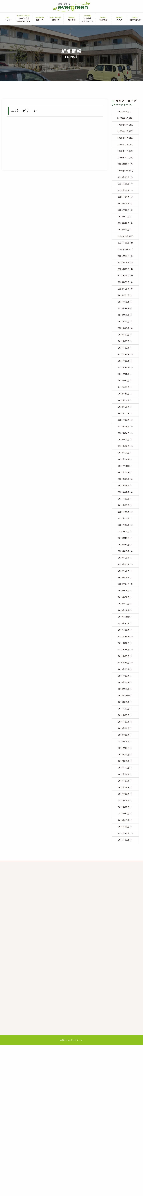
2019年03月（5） (125, 784)
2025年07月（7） (125, 191)
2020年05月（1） (125, 673)
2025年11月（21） (125, 159)
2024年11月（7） (125, 254)
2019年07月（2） (125, 752)
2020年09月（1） (125, 650)
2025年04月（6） (125, 215)
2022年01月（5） (125, 523)
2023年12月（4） (125, 341)
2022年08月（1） (125, 468)
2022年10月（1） (125, 452)
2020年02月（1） (125, 697)
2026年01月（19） (125, 144)
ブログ (119, 18)
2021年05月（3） (125, 587)
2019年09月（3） (125, 737)
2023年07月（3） (125, 381)
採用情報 (103, 18)
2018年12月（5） (125, 808)
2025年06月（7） (125, 199)
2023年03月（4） (125, 412)
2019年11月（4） (125, 721)
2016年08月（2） (125, 974)
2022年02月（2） (125, 515)
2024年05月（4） (125, 302)
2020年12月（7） (125, 626)
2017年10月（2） (125, 903)
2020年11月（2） (125, 634)
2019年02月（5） (125, 792)
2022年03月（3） (125, 507)
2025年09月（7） (125, 175)
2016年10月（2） (125, 966)
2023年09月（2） (125, 365)
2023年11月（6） (125, 349)
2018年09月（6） (125, 832)
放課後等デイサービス (87, 19)
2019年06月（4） (125, 760)
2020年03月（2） (125, 689)
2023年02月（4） (125, 420)
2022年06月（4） (125, 484)
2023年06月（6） (125, 389)
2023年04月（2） (125, 405)
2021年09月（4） (125, 555)
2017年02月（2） (125, 950)
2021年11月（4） (125, 539)
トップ (8, 18)
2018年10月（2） (125, 824)
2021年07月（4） (125, 571)
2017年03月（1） (125, 942)
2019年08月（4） (125, 745)
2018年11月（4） (125, 816)
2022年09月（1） (125, 460)
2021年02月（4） (125, 610)
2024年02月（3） (125, 326)
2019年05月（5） (125, 768)
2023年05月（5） (125, 397)
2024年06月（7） (125, 294)
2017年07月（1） (125, 919)
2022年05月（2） (125, 492)
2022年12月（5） (125, 436)
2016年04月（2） (125, 982)
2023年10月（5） (125, 357)
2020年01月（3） (125, 705)
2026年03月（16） (125, 128)
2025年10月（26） (125, 167)
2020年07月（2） (125, 658)
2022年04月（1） (125, 499)
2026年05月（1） (125, 112)
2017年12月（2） (125, 895)
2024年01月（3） (125, 333)
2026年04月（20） (125, 120)
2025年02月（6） (125, 231)
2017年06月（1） (125, 927)
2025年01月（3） (125, 239)
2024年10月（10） (125, 262)
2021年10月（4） (125, 547)
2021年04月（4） (125, 594)
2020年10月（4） (125, 642)
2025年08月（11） (125, 183)
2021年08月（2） (125, 563)
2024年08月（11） (125, 278)
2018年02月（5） (125, 879)
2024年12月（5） (125, 246)
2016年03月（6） (125, 990)
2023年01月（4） (125, 428)
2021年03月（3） (125, 602)
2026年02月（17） (125, 136)
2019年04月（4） (125, 776)
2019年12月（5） (125, 713)
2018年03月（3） (125, 871)
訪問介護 (56, 18)
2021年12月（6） (125, 531)
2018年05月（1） (125, 863)
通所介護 (40, 18)
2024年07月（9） (125, 286)
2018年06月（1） (125, 855)
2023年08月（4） (125, 373)
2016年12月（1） (125, 958)
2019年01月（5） (125, 800)
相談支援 (71, 18)
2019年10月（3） (125, 729)
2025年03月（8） (125, 223)
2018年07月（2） (125, 847)
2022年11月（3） (125, 444)
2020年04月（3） (125, 681)
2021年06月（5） (125, 579)
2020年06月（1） (125, 666)
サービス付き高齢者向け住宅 (24, 19)
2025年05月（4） (125, 207)
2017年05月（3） (125, 934)
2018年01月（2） (125, 887)
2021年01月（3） (125, 618)
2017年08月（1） (125, 911)
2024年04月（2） (125, 310)
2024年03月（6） (125, 318)
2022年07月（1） (125, 476)
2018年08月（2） (125, 840)
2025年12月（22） (125, 151)
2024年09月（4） (125, 270)
